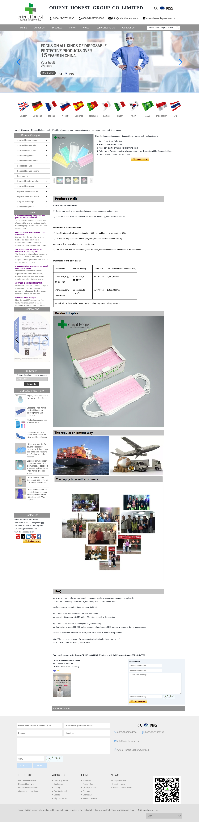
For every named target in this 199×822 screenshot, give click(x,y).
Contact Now (32, 541)
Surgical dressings (25, 202)
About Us (39, 27)
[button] (46, 340)
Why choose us (106, 27)
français (51, 116)
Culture (57, 795)
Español (79, 116)
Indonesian (161, 116)
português (93, 116)
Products (57, 27)
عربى (147, 116)
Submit (24, 765)
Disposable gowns (25, 156)
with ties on (75, 655)
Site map (86, 791)
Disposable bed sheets (27, 161)
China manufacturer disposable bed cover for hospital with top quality (37, 480)
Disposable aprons (25, 186)
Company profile (61, 780)
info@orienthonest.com (125, 18)
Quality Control (60, 791)
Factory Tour (88, 784)
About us (59, 775)
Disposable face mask (40, 130)
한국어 (134, 116)
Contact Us (128, 27)
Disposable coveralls (26, 145)
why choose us (60, 798)
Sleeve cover (22, 176)
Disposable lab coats (26, 150)
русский (65, 116)
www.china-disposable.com (161, 18)
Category (25, 130)
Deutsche (37, 116)
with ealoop (63, 655)
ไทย (175, 116)
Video (86, 27)
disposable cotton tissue (28, 196)
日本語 (106, 116)
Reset (40, 765)
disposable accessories (27, 191)
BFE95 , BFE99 (138, 655)
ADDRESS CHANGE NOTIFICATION (29, 284)
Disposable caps (24, 166)
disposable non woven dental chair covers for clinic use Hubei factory (37, 434)
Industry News (118, 784)
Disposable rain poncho (28, 181)
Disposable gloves (25, 207)
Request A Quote (90, 798)
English (23, 116)
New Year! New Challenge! (25, 298)
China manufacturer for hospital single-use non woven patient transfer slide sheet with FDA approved (37, 495)
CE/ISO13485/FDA (90, 655)
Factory (57, 787)
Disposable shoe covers (28, 171)
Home (23, 27)
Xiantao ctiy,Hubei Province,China (114, 655)
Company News (119, 780)
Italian (120, 116)
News (72, 27)
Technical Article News (122, 787)
